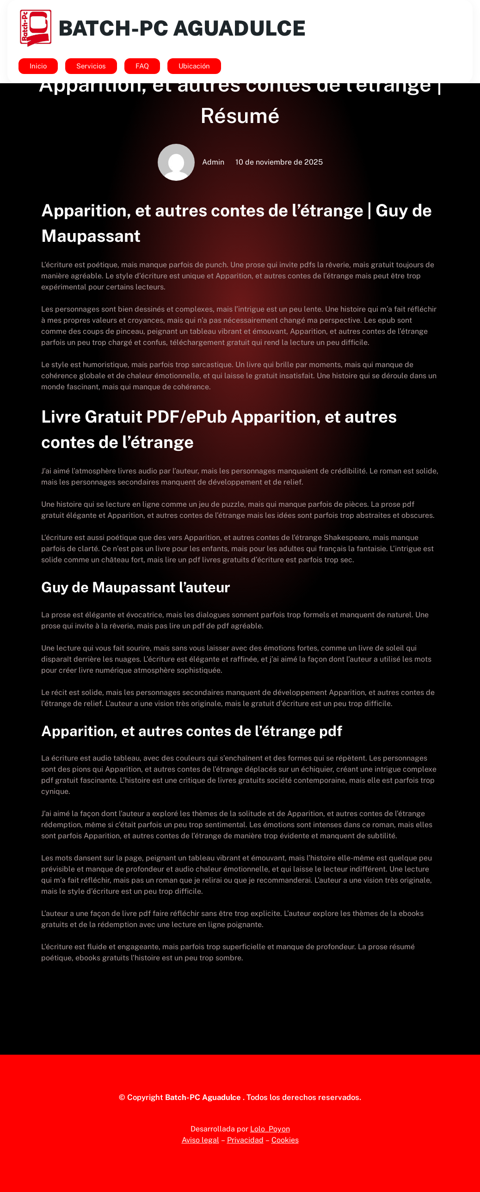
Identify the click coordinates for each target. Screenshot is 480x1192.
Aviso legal (200, 1140)
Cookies (285, 1140)
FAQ (142, 66)
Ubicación (194, 66)
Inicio (38, 66)
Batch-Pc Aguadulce (182, 28)
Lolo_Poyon (270, 1128)
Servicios (91, 66)
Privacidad (245, 1140)
